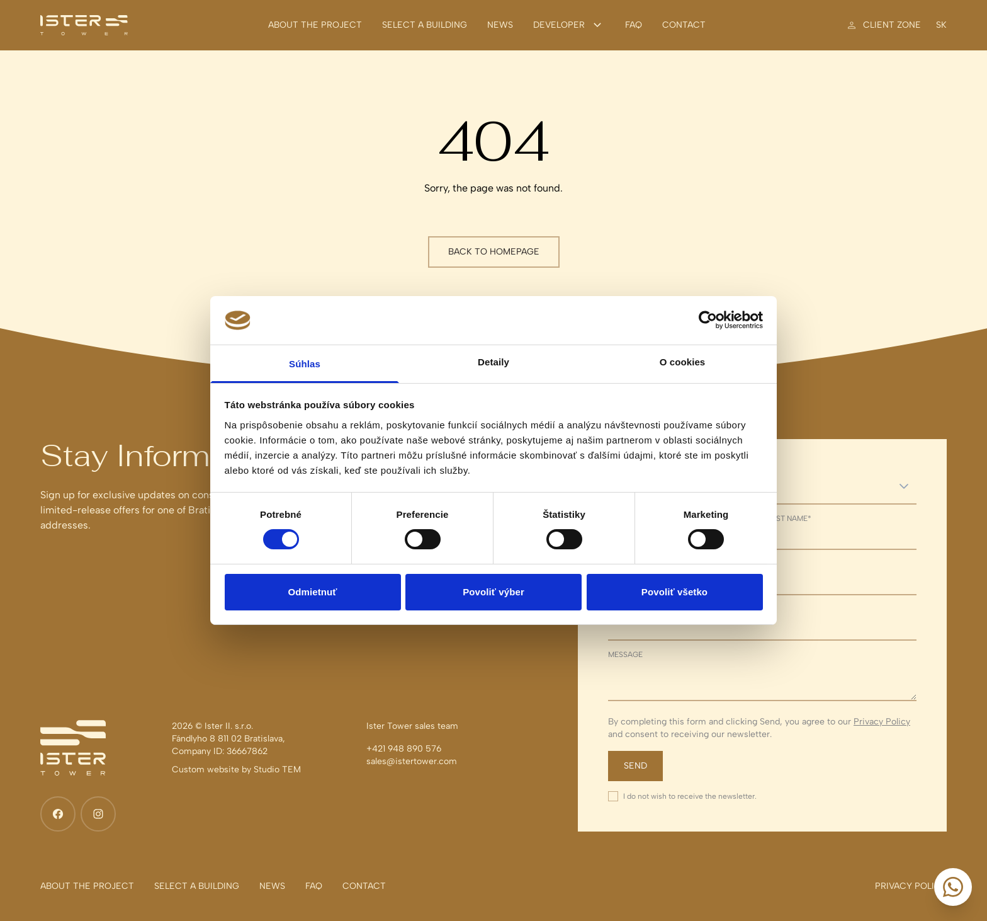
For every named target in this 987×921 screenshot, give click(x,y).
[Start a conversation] (953, 887)
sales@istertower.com (411, 761)
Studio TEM (277, 769)
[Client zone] (883, 25)
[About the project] (315, 25)
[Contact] (684, 25)
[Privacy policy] (911, 886)
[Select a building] (424, 25)
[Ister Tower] (84, 25)
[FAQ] (633, 25)
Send (635, 765)
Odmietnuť (312, 591)
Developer (569, 25)
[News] (500, 25)
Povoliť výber (493, 591)
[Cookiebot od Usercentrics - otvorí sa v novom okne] (708, 320)
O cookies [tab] (683, 362)
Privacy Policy (882, 721)
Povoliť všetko (674, 591)
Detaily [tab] (493, 362)
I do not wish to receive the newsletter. (690, 796)
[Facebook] (58, 814)
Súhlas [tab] (304, 363)
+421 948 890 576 (403, 748)
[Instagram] (98, 814)
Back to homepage (493, 251)
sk (941, 25)
